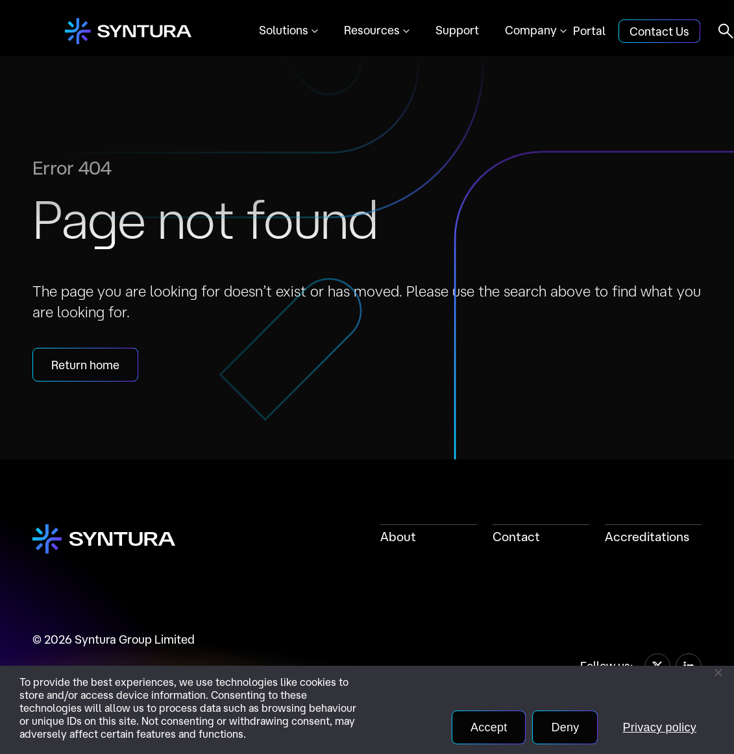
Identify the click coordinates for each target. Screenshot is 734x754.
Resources (372, 29)
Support (457, 29)
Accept (489, 727)
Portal (589, 30)
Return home (85, 364)
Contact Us (659, 31)
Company (531, 29)
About (398, 536)
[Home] (128, 31)
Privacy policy (659, 727)
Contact (516, 536)
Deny (565, 727)
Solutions (283, 29)
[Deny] (717, 672)
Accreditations (647, 536)
